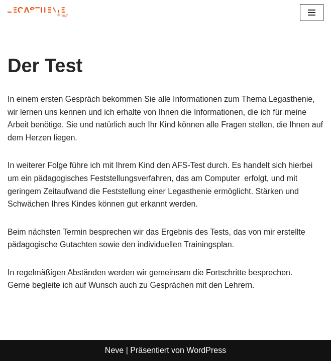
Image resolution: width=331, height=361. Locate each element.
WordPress (206, 350)
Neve (114, 350)
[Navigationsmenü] (311, 12)
